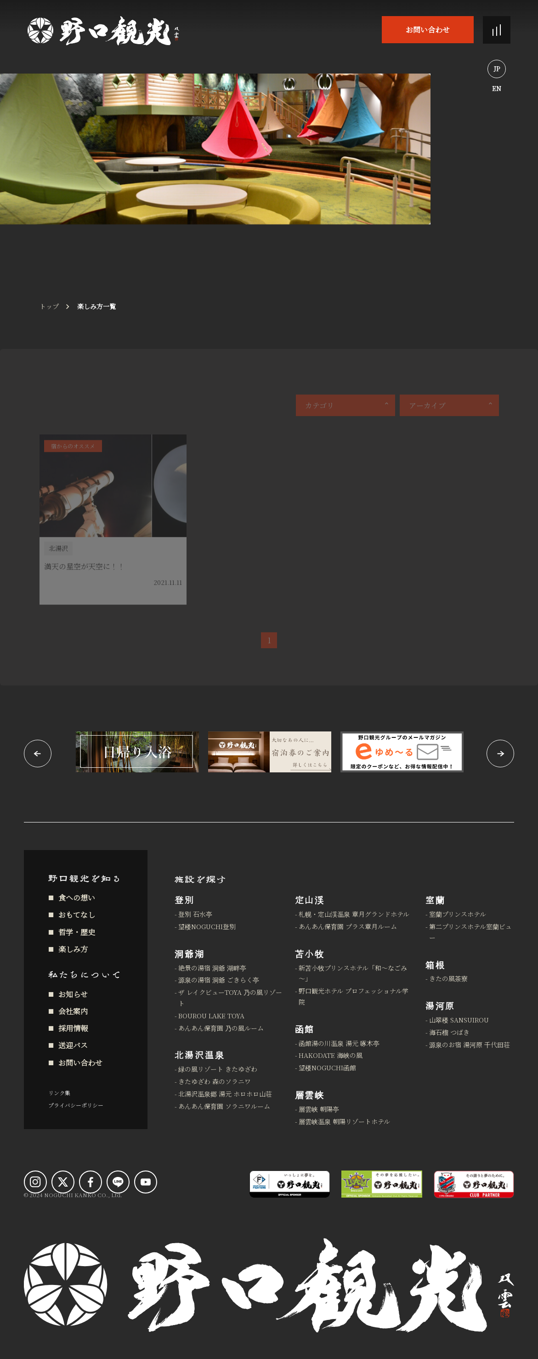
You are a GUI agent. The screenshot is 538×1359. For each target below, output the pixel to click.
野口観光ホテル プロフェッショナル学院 (353, 996)
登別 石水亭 (195, 914)
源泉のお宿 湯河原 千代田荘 (469, 1044)
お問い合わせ (428, 29)
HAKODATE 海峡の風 (330, 1055)
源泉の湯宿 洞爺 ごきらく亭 (218, 979)
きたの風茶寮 (448, 978)
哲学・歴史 (76, 932)
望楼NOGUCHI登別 (207, 926)
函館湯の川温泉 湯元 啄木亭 (339, 1043)
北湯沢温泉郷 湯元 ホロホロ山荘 (225, 1093)
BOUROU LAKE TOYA (211, 1015)
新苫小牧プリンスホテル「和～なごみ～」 (353, 973)
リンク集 (59, 1092)
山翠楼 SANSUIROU (459, 1019)
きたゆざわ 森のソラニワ (214, 1081)
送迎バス (73, 1045)
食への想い (76, 897)
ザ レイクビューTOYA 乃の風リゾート (230, 998)
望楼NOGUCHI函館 (327, 1067)
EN (496, 88)
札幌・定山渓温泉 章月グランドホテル (354, 914)
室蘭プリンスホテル (457, 914)
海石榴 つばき (449, 1032)
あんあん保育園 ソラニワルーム (224, 1106)
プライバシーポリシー (75, 1105)
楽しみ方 (73, 949)
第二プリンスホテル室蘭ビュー (470, 932)
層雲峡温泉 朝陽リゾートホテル (344, 1121)
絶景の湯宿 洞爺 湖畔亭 (212, 967)
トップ (49, 306)
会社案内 (73, 1011)
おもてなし (76, 914)
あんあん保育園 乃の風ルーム (221, 1028)
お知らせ (73, 994)
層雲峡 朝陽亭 (319, 1108)
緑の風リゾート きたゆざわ (217, 1068)
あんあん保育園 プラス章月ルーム (348, 926)
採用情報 (73, 1028)
